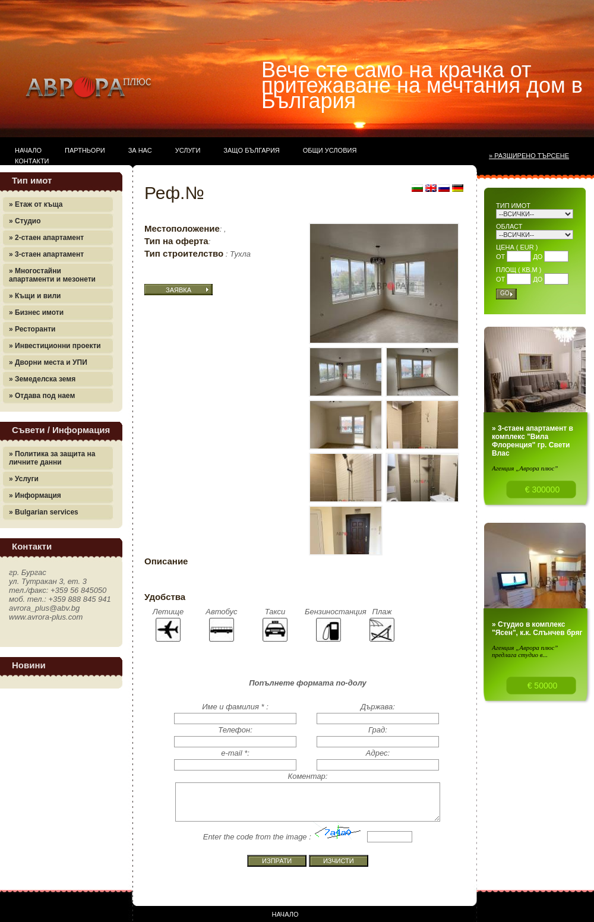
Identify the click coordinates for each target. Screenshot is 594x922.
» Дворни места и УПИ (48, 362)
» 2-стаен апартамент (46, 237)
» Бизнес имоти (36, 312)
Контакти (32, 161)
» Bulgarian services (43, 512)
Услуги (188, 150)
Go (505, 293)
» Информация (35, 495)
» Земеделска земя (42, 379)
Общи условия (330, 150)
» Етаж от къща (35, 204)
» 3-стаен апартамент (46, 254)
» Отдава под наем (42, 395)
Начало (28, 150)
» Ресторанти (32, 329)
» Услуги (24, 479)
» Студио (25, 221)
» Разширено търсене (529, 155)
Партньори (85, 150)
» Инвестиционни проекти (55, 346)
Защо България (251, 150)
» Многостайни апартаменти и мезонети (52, 275)
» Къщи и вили (35, 296)
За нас (140, 150)
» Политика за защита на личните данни (52, 458)
